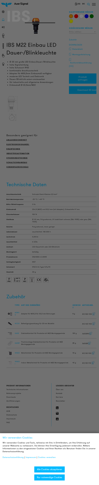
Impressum (31, 457)
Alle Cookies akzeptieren (49, 469)
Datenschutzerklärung (13, 457)
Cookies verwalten (47, 457)
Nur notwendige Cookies (49, 477)
